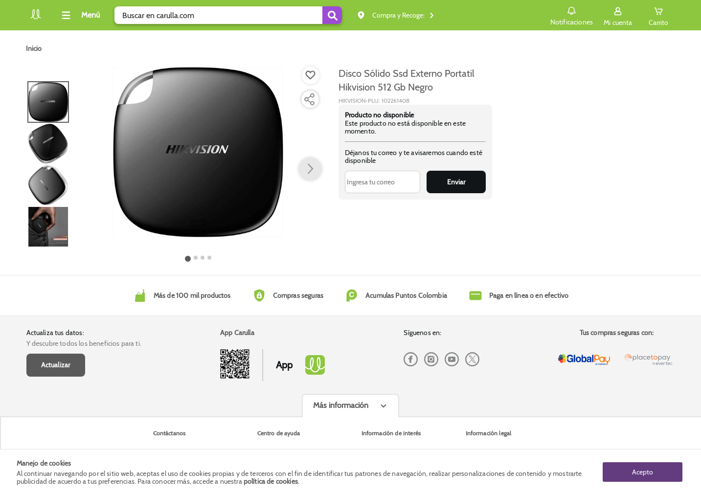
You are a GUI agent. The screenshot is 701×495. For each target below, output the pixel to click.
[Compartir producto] (309, 99)
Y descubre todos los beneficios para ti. (83, 343)
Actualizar (55, 364)
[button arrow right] (310, 169)
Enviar (456, 182)
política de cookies (271, 481)
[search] (228, 15)
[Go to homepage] (34, 48)
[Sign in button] (618, 15)
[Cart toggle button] (658, 15)
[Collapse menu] (79, 15)
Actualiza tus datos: (55, 333)
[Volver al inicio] (35, 17)
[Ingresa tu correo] (383, 182)
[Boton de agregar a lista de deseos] (310, 75)
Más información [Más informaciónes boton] (340, 405)
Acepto (642, 472)
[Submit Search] (332, 15)
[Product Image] (198, 152)
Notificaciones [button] (571, 14)
